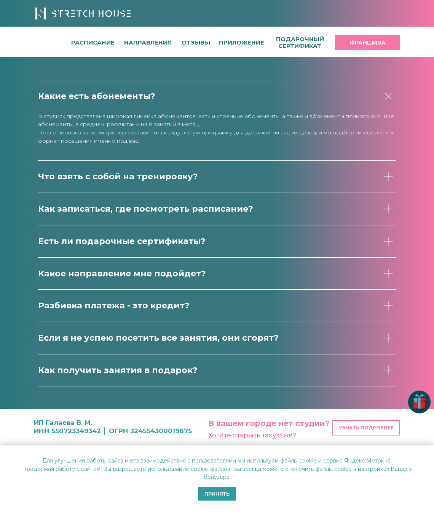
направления (148, 42)
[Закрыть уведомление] (428, 451)
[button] (196, 42)
